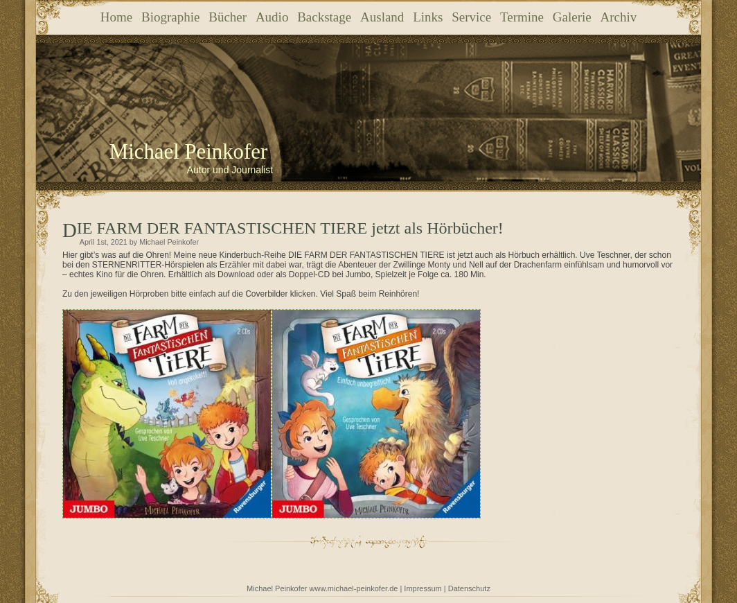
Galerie (572, 17)
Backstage (324, 17)
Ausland (382, 17)
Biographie (170, 17)
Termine (522, 17)
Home (116, 17)
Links (428, 17)
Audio (272, 17)
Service (471, 17)
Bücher (227, 17)
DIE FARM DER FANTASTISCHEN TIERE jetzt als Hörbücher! (290, 228)
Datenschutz (469, 588)
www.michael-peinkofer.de (354, 588)
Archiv (618, 17)
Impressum (422, 588)
